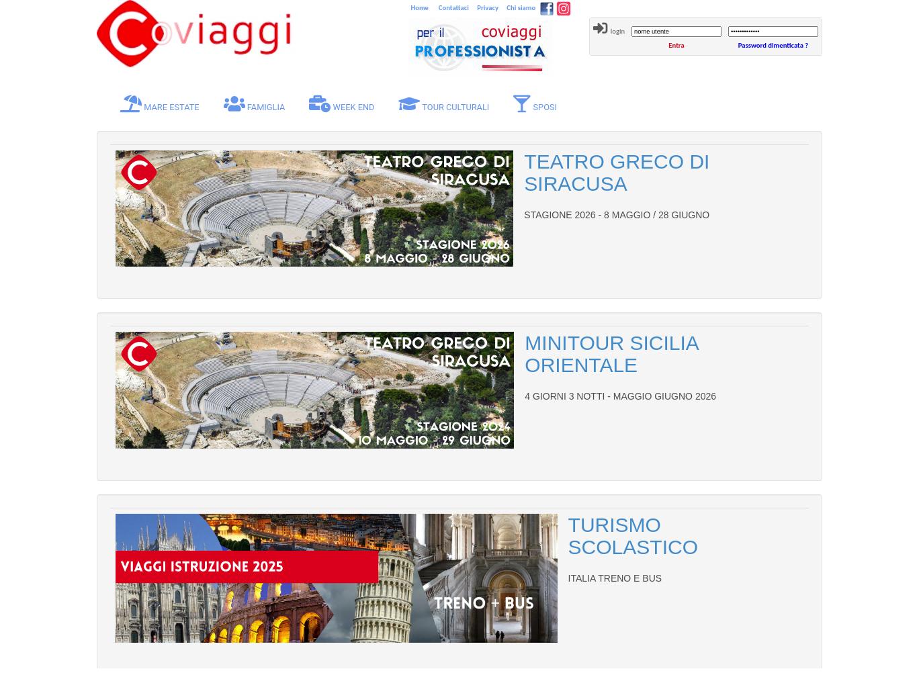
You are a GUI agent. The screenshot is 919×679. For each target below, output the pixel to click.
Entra (676, 45)
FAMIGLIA (255, 104)
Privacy (487, 7)
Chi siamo (520, 7)
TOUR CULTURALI (443, 104)
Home (421, 7)
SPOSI (535, 104)
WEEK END (341, 104)
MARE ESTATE (162, 104)
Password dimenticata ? (773, 45)
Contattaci (452, 7)
